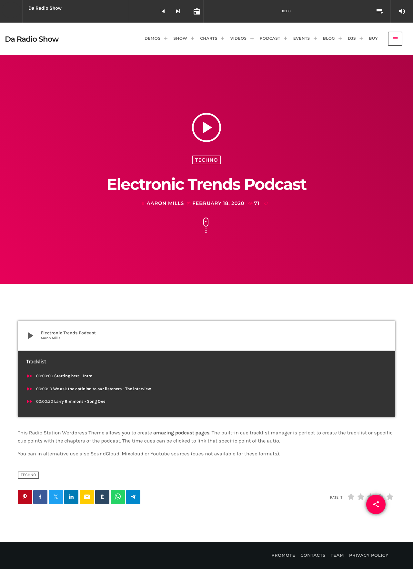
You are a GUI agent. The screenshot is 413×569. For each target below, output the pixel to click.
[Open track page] (196, 11)
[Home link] (32, 39)
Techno (206, 160)
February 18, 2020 (216, 203)
